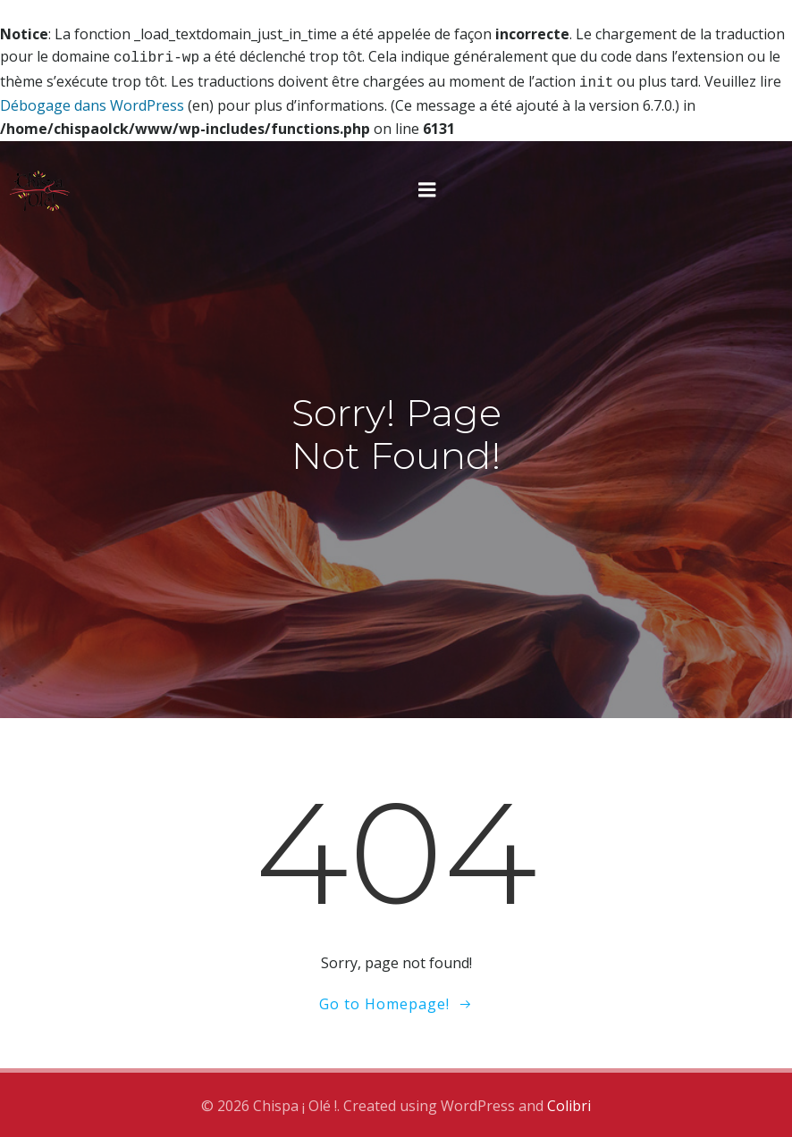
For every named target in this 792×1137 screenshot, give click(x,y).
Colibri (569, 1102)
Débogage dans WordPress (92, 102)
